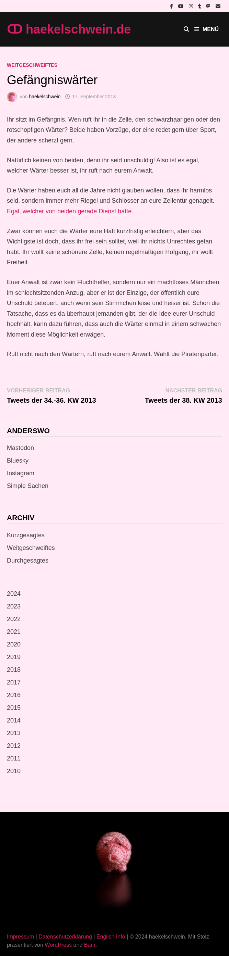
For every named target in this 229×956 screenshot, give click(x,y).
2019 (14, 657)
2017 (14, 682)
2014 (14, 720)
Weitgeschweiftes (32, 65)
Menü (206, 29)
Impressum (20, 937)
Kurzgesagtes (26, 535)
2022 (14, 619)
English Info (110, 937)
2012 (14, 745)
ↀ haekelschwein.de (69, 29)
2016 (14, 695)
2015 (14, 707)
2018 (14, 669)
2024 (14, 593)
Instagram (20, 473)
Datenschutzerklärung (65, 937)
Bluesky (17, 460)
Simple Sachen (27, 485)
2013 (14, 733)
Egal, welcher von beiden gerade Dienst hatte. (70, 211)
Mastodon (20, 447)
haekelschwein (44, 96)
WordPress (58, 945)
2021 (14, 631)
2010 (14, 771)
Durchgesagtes (27, 560)
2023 (14, 606)
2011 (14, 758)
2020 (14, 644)
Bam (89, 945)
